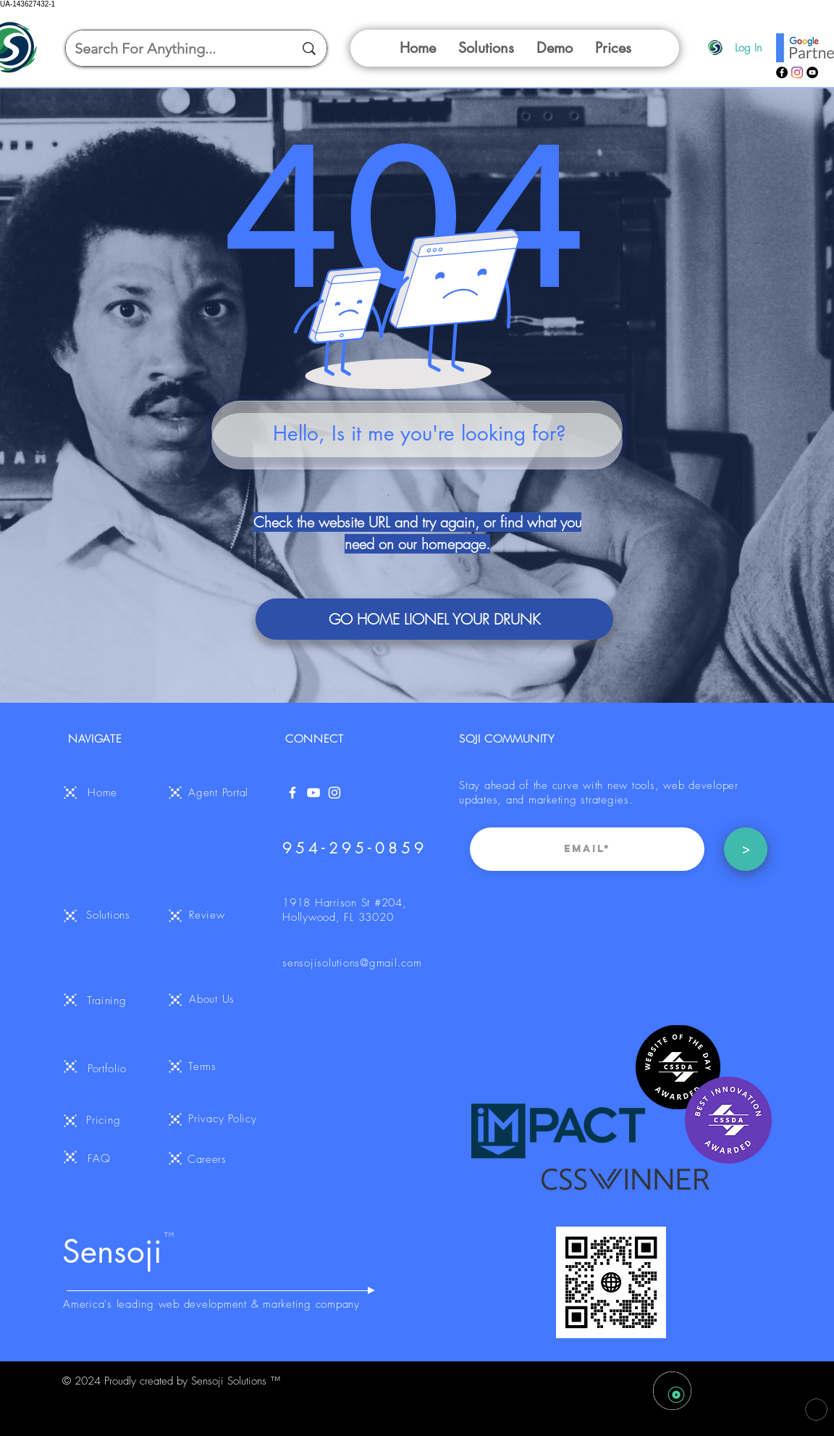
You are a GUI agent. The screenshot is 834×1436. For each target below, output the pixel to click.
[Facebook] (782, 72)
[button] (486, 48)
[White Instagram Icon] (334, 793)
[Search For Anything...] (173, 48)
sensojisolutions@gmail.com (352, 963)
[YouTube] (812, 72)
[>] (745, 849)
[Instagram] (797, 72)
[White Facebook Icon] (292, 793)
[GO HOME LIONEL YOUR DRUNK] (434, 619)
